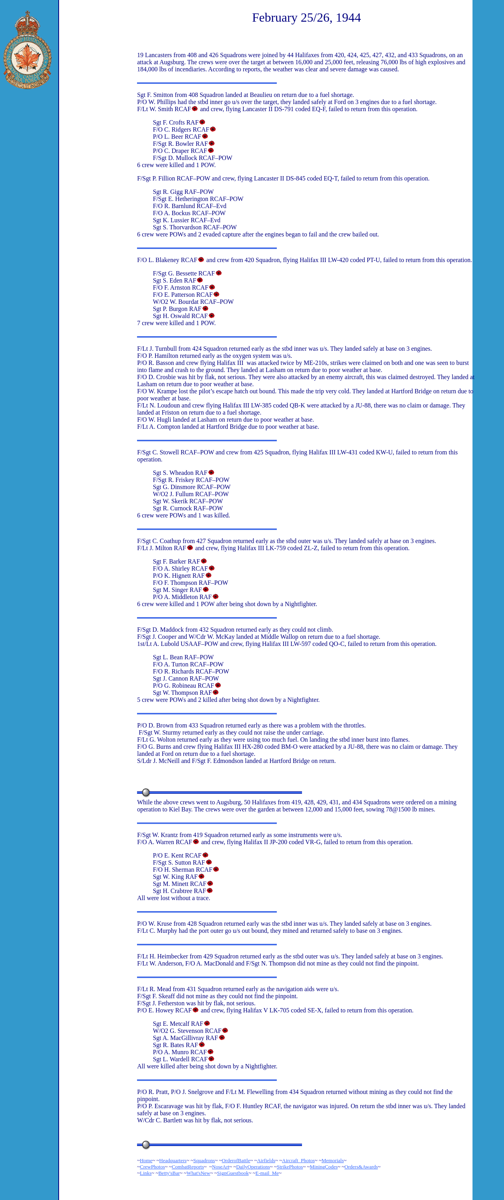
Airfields (266, 1160)
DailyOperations (253, 1167)
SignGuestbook (232, 1173)
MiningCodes (324, 1167)
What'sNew (198, 1173)
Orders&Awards (361, 1167)
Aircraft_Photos (298, 1160)
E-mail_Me (267, 1173)
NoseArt (220, 1167)
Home (146, 1160)
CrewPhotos (152, 1167)
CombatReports (188, 1167)
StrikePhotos (290, 1167)
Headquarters (172, 1160)
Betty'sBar (169, 1173)
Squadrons (204, 1160)
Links (146, 1173)
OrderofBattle (236, 1160)
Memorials (333, 1160)
